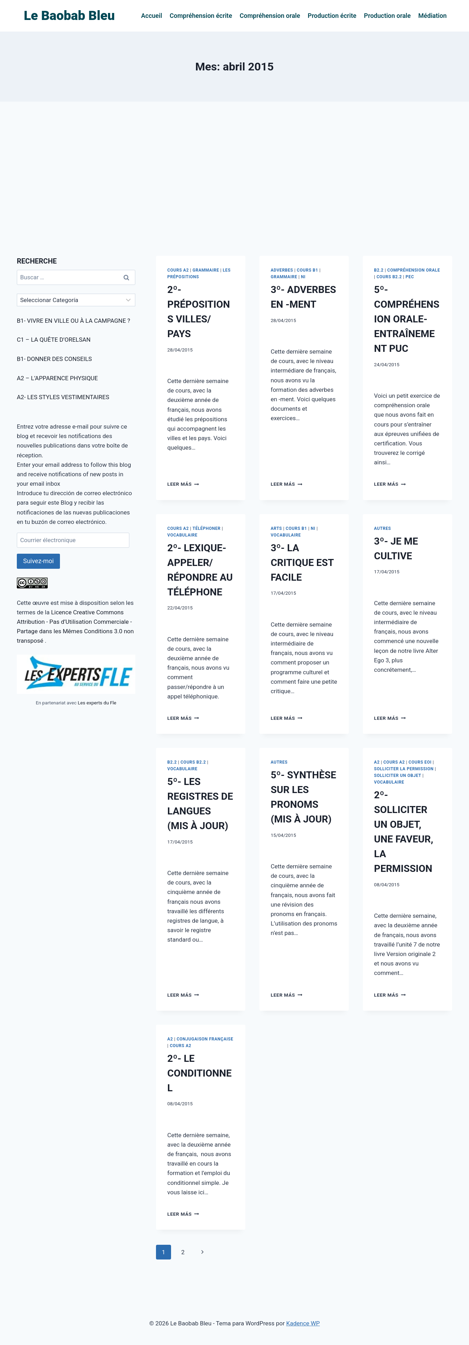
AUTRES (382, 528)
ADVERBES (282, 270)
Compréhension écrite (201, 15)
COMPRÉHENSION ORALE (413, 270)
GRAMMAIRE (205, 270)
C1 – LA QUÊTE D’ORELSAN (53, 339)
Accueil (151, 15)
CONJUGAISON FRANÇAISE (205, 1039)
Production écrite (332, 15)
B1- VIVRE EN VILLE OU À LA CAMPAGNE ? (73, 320)
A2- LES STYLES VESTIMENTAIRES (63, 397)
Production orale (387, 15)
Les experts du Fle (97, 702)
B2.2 (378, 270)
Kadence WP (303, 1323)
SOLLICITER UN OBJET (397, 775)
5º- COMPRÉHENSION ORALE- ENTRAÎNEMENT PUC (406, 319)
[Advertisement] (234, 179)
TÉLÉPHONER (206, 528)
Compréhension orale (270, 15)
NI (303, 276)
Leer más (183, 484)
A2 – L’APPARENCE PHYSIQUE (57, 378)
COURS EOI (420, 762)
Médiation (432, 15)
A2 (377, 762)
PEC (410, 276)
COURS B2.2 (389, 276)
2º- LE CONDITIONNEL (199, 1073)
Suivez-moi (38, 561)
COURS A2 (178, 270)
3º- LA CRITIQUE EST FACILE (302, 562)
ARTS (276, 528)
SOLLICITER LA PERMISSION (404, 768)
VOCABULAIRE (182, 535)
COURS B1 (307, 270)
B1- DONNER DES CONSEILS (54, 358)
